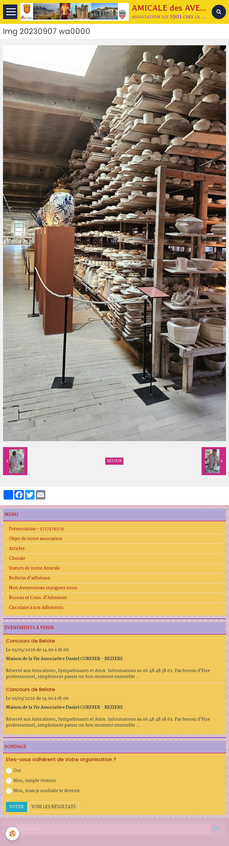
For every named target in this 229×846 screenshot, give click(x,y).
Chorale (17, 558)
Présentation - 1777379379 (36, 529)
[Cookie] (12, 833)
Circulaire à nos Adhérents (36, 607)
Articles (17, 548)
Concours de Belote (30, 640)
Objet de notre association (36, 538)
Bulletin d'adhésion (29, 578)
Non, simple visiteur (31, 780)
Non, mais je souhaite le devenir (43, 790)
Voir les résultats (53, 807)
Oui (13, 770)
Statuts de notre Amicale (34, 568)
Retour (114, 461)
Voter (16, 807)
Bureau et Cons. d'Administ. (38, 597)
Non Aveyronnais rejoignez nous (43, 588)
